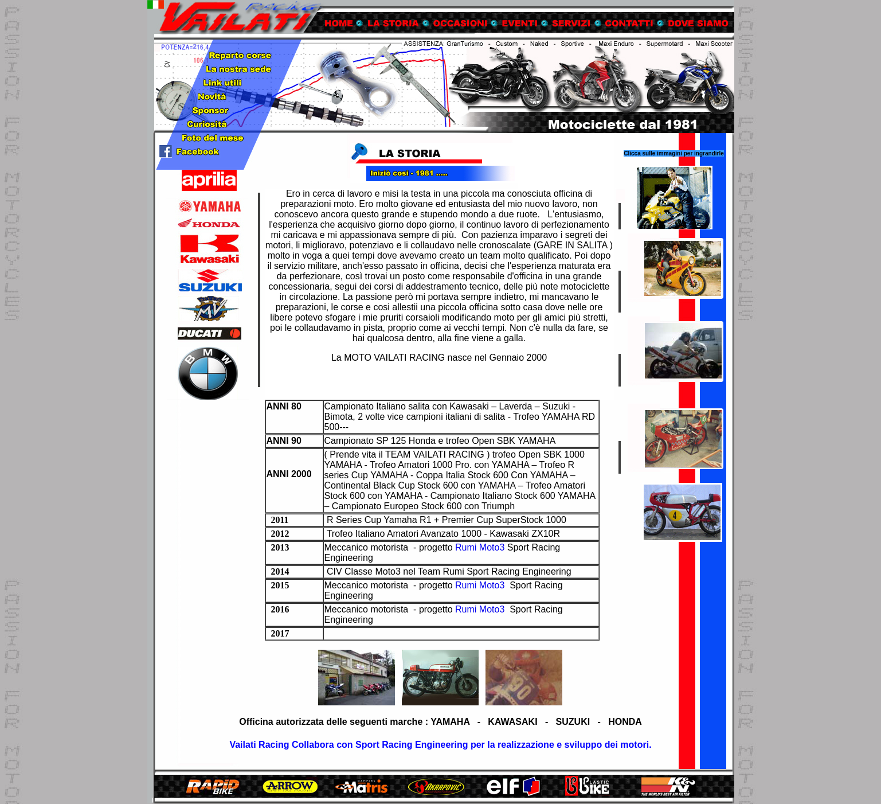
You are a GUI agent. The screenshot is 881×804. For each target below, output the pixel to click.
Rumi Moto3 (479, 547)
